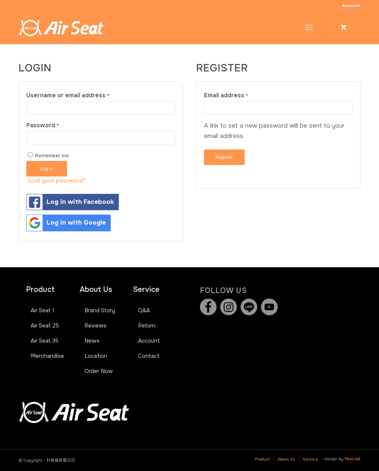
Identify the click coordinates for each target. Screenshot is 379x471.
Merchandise (47, 356)
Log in (46, 169)
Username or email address (67, 95)
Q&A (144, 310)
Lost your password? (56, 180)
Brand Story (99, 310)
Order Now (98, 371)
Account (351, 5)
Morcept (352, 458)
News (92, 340)
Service (146, 289)
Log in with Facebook (70, 202)
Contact (149, 356)
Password (42, 125)
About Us (96, 289)
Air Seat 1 (42, 310)
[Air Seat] (61, 27)
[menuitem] (349, 5)
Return (146, 325)
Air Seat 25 (45, 325)
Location (95, 356)
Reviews (95, 325)
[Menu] (308, 27)
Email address (226, 95)
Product (40, 289)
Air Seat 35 (44, 340)
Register (224, 157)
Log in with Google (66, 223)
